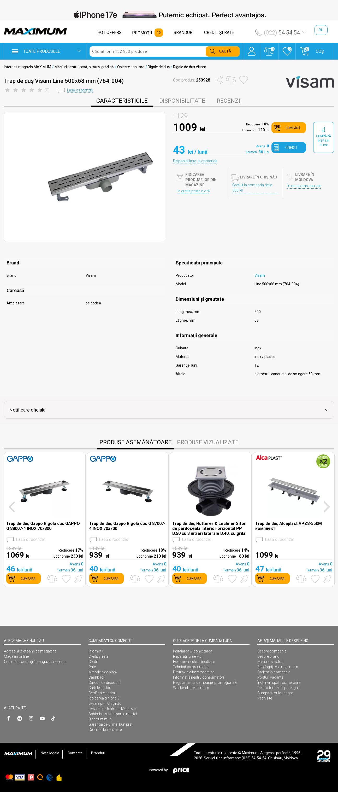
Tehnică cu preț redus (191, 667)
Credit (93, 662)
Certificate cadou (102, 693)
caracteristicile (122, 100)
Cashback (96, 677)
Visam (259, 275)
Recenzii (229, 100)
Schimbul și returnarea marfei (112, 714)
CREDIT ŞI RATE (219, 32)
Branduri (98, 753)
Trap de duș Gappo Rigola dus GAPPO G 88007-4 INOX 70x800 (43, 526)
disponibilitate (182, 100)
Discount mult (99, 719)
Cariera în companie (273, 672)
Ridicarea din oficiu (104, 698)
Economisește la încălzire (194, 662)
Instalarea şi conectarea (192, 651)
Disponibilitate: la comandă (195, 161)
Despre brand (268, 656)
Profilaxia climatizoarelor (193, 672)
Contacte (75, 753)
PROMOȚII (142, 32)
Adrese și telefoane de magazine (30, 651)
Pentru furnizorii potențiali (278, 688)
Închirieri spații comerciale (278, 682)
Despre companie (271, 651)
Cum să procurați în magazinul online (34, 662)
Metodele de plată (102, 672)
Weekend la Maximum (191, 688)
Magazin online (16, 656)
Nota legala (50, 753)
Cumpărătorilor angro (275, 693)
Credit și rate (98, 656)
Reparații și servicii (188, 656)
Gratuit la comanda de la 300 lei (252, 187)
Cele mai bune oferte (105, 729)
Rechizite (264, 698)
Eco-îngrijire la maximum (277, 667)
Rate (92, 667)
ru (321, 30)
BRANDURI (184, 32)
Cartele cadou (99, 688)
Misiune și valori (270, 662)
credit (291, 148)
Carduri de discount (104, 682)
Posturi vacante (270, 677)
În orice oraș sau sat (304, 186)
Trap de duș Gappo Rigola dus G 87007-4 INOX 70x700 (127, 526)
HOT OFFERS (109, 32)
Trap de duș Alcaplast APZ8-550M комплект (288, 526)
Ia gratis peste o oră (193, 191)
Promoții (95, 651)
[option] (169, 14)
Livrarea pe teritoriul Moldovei (112, 709)
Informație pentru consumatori (198, 677)
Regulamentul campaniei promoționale (205, 682)
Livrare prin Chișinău (104, 703)
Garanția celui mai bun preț (110, 724)
